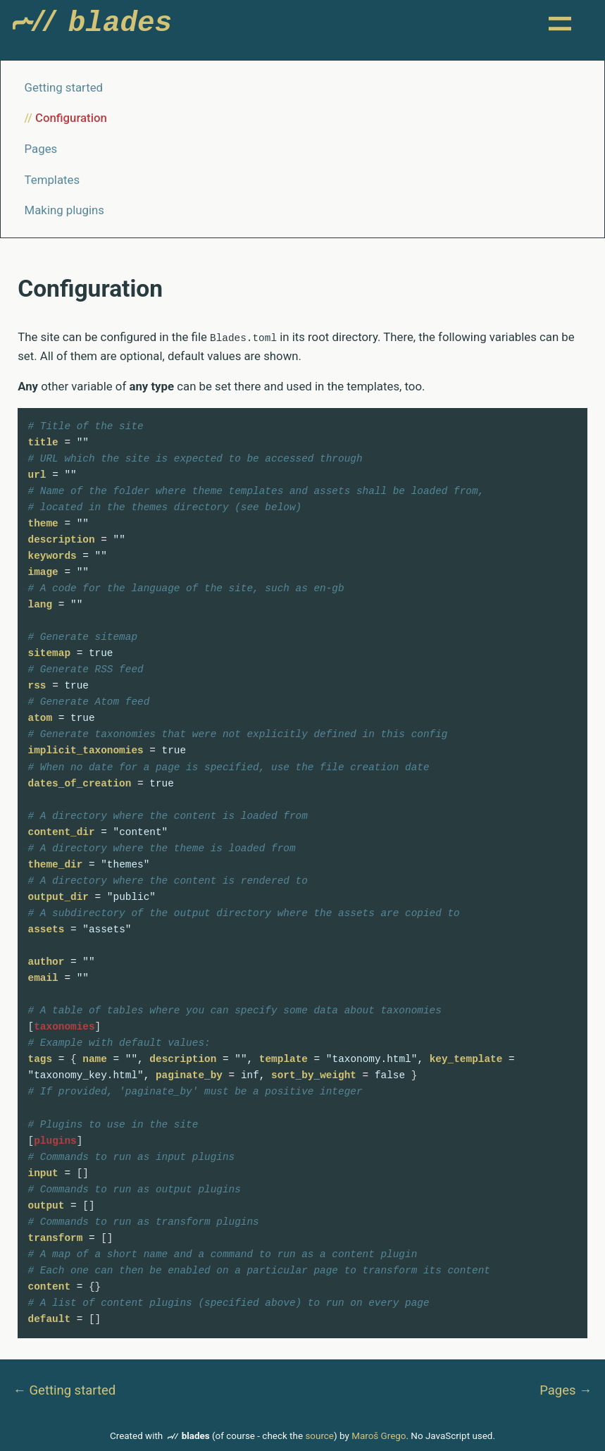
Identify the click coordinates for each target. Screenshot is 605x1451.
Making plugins (64, 211)
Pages (41, 149)
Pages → (565, 1389)
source (319, 1436)
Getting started (64, 87)
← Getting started (64, 1389)
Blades (95, 27)
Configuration (71, 118)
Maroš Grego (378, 1436)
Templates (52, 180)
